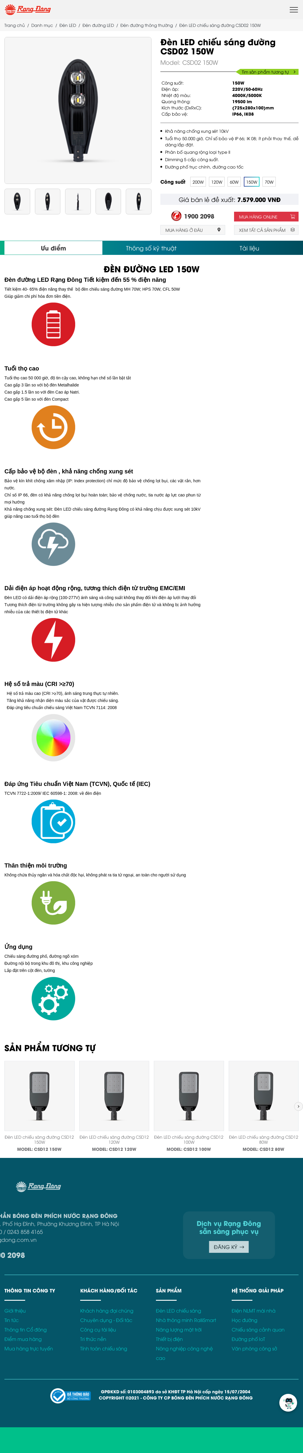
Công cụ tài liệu (98, 1329)
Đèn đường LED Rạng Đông (43, 279)
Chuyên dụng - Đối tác (106, 1320)
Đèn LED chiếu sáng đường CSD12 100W (188, 1139)
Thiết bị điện (169, 1339)
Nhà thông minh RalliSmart (186, 1320)
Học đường (244, 1320)
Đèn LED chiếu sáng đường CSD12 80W (263, 1139)
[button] (298, 1106)
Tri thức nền (93, 1339)
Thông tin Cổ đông (25, 1329)
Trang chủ (14, 25)
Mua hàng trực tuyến (28, 1348)
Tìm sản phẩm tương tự (269, 72)
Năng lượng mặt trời (179, 1329)
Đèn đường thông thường (146, 25)
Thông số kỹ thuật (151, 248)
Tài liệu (249, 248)
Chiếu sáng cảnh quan (258, 1329)
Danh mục (42, 25)
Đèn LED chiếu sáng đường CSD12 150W (39, 1139)
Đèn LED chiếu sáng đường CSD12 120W (114, 1139)
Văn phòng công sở (254, 1348)
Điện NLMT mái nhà (253, 1310)
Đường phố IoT (248, 1339)
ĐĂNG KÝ (167, 1246)
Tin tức (11, 1320)
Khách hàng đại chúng (106, 1310)
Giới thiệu (15, 1310)
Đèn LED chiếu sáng (178, 1310)
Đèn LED (67, 25)
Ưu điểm (53, 247)
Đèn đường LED (98, 25)
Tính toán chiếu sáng (103, 1348)
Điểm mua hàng (23, 1339)
